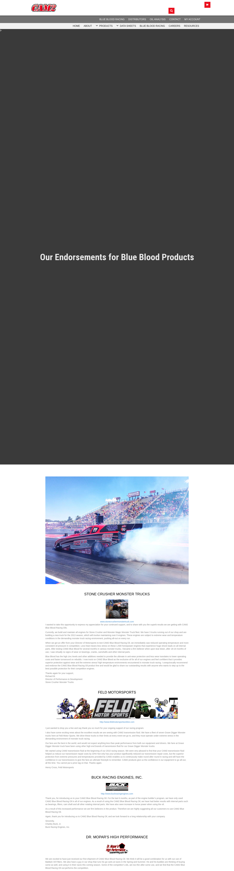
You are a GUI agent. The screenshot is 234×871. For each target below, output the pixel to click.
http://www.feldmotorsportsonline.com (117, 722)
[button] (97, 25)
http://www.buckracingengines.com (117, 794)
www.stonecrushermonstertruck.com (117, 621)
